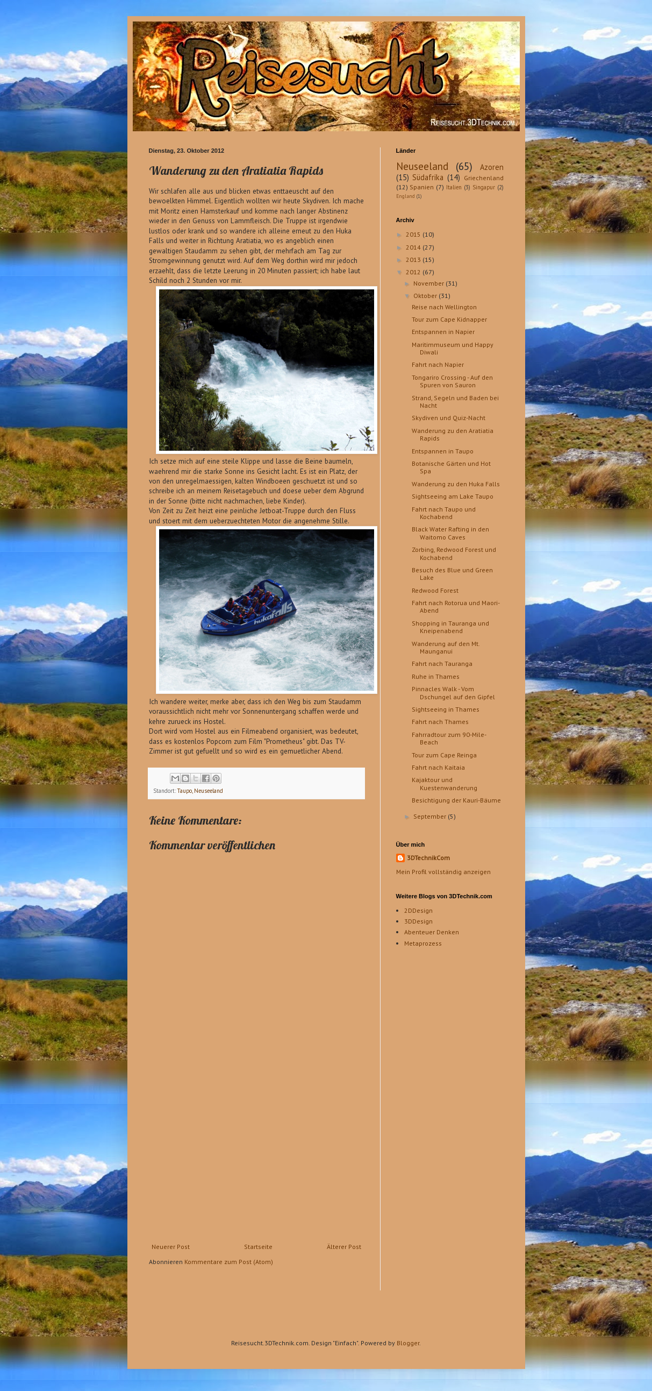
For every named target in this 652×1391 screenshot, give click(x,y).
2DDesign (418, 910)
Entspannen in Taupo (443, 451)
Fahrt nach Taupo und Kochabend (444, 513)
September (430, 816)
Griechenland (484, 178)
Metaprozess (423, 943)
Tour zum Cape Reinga (444, 755)
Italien (454, 187)
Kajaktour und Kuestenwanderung (444, 783)
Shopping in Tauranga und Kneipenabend (450, 627)
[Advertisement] (256, 1162)
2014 (414, 247)
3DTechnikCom (428, 858)
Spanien (422, 187)
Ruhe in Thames (436, 676)
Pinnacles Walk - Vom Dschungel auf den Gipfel (453, 692)
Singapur (483, 187)
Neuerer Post (171, 1247)
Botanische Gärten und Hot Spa (451, 467)
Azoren (492, 167)
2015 (414, 234)
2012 (414, 272)
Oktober (426, 296)
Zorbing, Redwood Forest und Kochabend (454, 553)
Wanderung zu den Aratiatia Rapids (452, 434)
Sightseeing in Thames (445, 709)
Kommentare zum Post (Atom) (228, 1262)
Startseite (258, 1247)
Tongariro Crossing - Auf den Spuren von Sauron (452, 381)
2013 (414, 260)
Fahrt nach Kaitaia (438, 767)
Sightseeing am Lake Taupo (452, 496)
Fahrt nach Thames (440, 722)
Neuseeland (422, 166)
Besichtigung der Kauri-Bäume (456, 800)
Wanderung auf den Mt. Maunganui (445, 647)
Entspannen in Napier (443, 332)
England (405, 196)
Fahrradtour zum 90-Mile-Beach (449, 738)
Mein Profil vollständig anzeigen (443, 872)
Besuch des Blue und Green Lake (452, 573)
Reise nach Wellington (444, 307)
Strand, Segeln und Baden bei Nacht (455, 401)
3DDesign (418, 921)
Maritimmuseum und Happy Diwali (452, 348)
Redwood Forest (435, 590)
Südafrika (427, 177)
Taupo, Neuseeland (200, 790)
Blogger (408, 1343)
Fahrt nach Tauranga (442, 663)
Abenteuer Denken (431, 932)
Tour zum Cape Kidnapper (449, 319)
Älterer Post (344, 1247)
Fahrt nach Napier (438, 364)
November (429, 283)
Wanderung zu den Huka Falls (456, 484)
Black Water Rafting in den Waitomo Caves (450, 533)
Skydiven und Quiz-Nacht (448, 418)
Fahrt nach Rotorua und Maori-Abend (456, 606)
